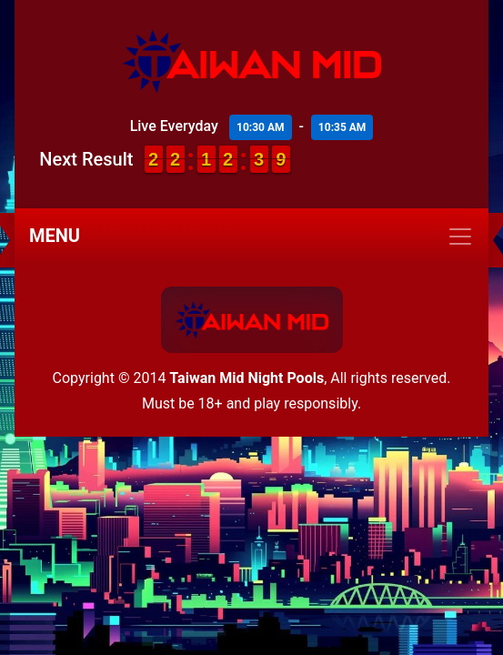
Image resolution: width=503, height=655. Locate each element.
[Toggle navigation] (251, 236)
